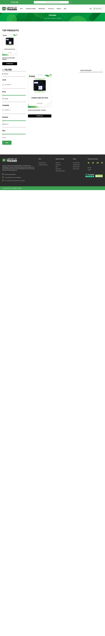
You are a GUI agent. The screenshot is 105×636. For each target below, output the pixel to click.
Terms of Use (76, 168)
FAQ (57, 166)
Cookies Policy (76, 164)
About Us (58, 162)
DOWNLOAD (9, 63)
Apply (6, 142)
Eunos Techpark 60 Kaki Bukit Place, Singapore (15, 180)
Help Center (58, 168)
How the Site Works (60, 171)
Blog (65, 8)
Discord (89, 167)
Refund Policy (76, 166)
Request (59, 8)
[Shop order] (91, 70)
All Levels (8, 84)
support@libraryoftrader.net (11, 177)
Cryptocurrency (42, 162)
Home (45, 18)
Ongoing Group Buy (31, 8)
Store (21, 8)
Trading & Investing (42, 164)
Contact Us (58, 164)
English (7, 110)
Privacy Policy (76, 162)
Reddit (89, 169)
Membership (42, 8)
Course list (51, 8)
